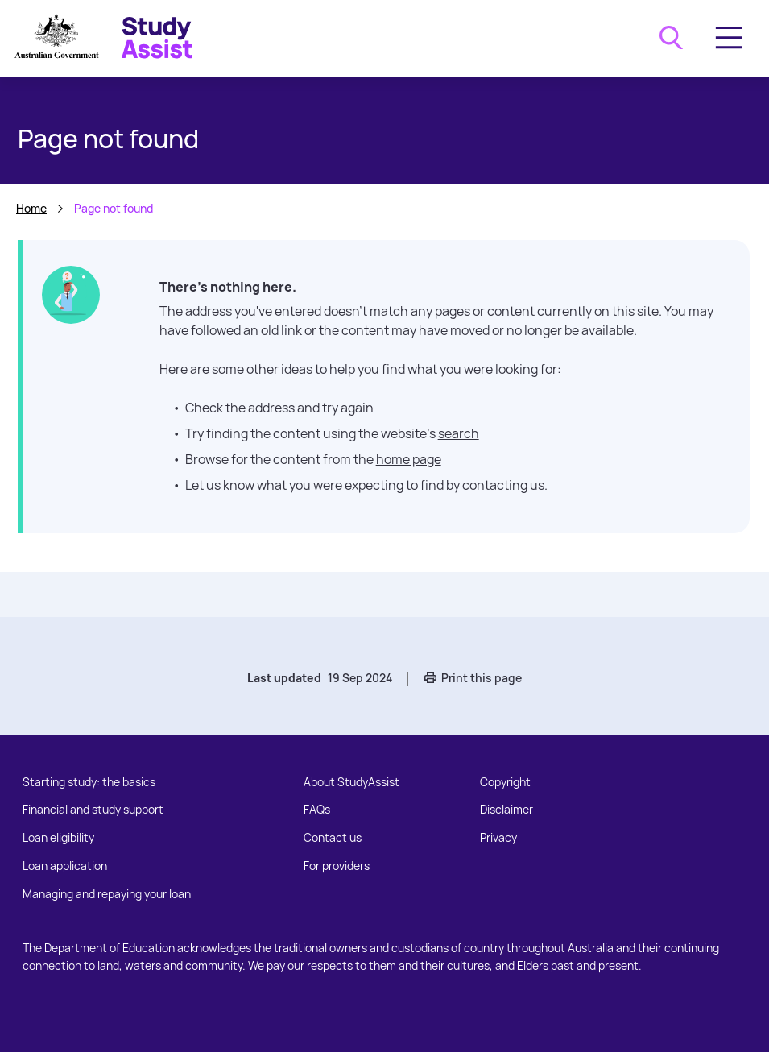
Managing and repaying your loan (107, 893)
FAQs (317, 809)
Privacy (498, 837)
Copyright (505, 781)
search (458, 433)
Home (31, 208)
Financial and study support (93, 809)
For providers (337, 865)
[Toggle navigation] (729, 37)
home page (408, 459)
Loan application (65, 865)
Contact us (333, 837)
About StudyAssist (351, 781)
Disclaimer (506, 809)
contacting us (503, 485)
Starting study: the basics (89, 781)
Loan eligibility (58, 837)
